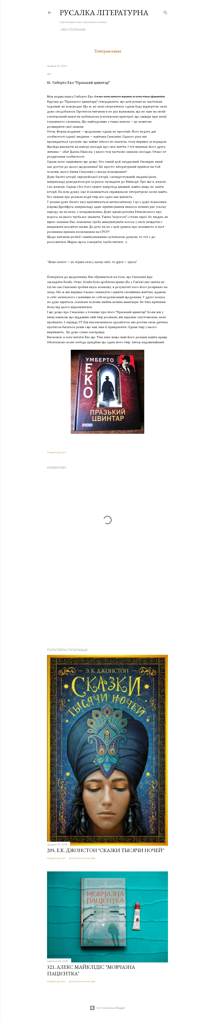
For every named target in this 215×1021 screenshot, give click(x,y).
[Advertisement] (107, 608)
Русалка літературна (104, 12)
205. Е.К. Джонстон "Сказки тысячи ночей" (105, 850)
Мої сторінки (73, 30)
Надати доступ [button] (56, 452)
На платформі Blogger (107, 1007)
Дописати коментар (82, 858)
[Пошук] (165, 12)
